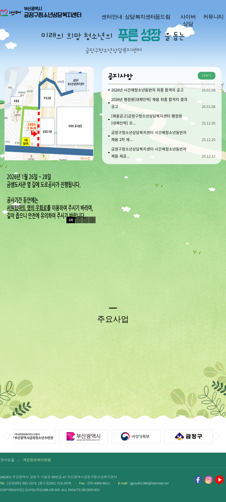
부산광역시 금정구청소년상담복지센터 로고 (42, 15)
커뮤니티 (213, 17)
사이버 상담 (188, 20)
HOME (212, 4)
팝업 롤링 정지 (85, 220)
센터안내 (112, 17)
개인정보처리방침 (37, 460)
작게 (184, 4)
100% (196, 4)
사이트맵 (219, 4)
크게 (205, 4)
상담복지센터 (137, 17)
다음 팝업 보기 (92, 220)
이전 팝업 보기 (78, 220)
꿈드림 (163, 17)
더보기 (206, 75)
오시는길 (7, 460)
